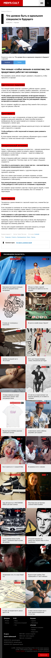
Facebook (7, 62)
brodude (37, 234)
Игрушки (33, 618)
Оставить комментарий (24, 243)
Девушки (7, 618)
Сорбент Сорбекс (20, 651)
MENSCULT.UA (12, 640)
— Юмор (15, 621)
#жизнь (33, 237)
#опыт (28, 237)
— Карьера (33, 629)
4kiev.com (25, 638)
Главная (3, 11)
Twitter (19, 62)
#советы (14, 237)
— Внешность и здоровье (36, 627)
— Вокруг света (34, 631)
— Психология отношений (20, 623)
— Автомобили (34, 623)
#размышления (21, 237)
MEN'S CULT (26, 636)
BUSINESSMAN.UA (13, 642)
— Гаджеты (33, 621)
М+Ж (14, 618)
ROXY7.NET (27, 634)
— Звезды (6, 623)
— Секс (15, 625)
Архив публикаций (10, 636)
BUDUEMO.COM (13, 644)
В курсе (6, 634)
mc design (35, 649)
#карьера (8, 237)
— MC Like (6, 621)
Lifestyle (33, 625)
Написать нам (43, 655)
